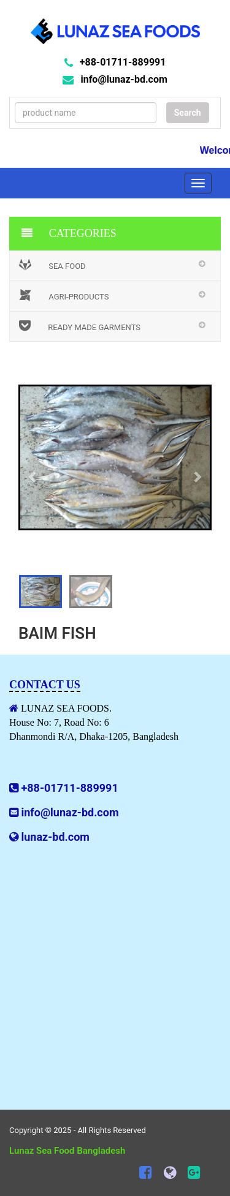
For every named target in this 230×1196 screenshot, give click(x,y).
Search (187, 113)
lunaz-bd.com (55, 836)
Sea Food (52, 264)
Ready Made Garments (79, 326)
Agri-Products (64, 295)
